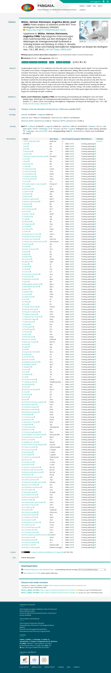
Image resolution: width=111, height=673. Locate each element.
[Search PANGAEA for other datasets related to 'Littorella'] (30, 266)
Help (94, 6)
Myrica (26, 282)
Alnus (25, 149)
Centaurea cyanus (29, 176)
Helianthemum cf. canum (31, 234)
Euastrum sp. (28, 420)
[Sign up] (103, 1)
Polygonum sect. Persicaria (32, 317)
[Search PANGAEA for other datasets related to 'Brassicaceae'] (33, 189)
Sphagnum (27, 367)
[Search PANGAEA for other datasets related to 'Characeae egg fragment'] (40, 432)
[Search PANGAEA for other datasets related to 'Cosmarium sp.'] (34, 417)
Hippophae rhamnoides (31, 237)
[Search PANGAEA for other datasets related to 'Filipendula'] (31, 221)
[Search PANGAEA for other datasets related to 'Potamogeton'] (33, 326)
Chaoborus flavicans (30, 505)
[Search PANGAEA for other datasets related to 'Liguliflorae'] (32, 261)
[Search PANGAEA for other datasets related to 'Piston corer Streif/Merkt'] (30, 133)
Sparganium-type (29, 364)
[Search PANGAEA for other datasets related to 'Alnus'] (28, 148)
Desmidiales (28, 415)
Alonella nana (28, 465)
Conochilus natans (29, 530)
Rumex (26, 344)
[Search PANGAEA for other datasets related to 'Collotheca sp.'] (33, 524)
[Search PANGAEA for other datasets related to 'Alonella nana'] (33, 464)
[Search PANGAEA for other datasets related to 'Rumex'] (29, 344)
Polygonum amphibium (31, 312)
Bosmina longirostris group (32, 470)
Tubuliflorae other (29, 382)
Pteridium (27, 332)
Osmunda (27, 294)
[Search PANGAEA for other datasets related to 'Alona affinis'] (32, 452)
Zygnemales (28, 424)
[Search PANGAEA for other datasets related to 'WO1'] (26, 126)
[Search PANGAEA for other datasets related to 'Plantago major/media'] (38, 306)
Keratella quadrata (30, 540)
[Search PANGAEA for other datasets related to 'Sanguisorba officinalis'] (39, 351)
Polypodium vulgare (30, 319)
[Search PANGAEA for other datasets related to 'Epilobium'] (31, 204)
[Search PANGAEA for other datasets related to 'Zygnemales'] (32, 424)
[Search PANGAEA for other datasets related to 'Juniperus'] (30, 256)
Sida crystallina (28, 500)
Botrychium (27, 164)
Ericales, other (28, 214)
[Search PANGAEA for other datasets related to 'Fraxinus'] (30, 226)
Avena (26, 159)
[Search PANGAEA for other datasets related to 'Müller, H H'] (73, 143)
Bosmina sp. (28, 475)
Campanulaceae (29, 169)
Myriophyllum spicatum (31, 287)
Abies (26, 144)
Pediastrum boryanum (31, 412)
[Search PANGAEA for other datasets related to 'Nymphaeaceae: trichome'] (41, 437)
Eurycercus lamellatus (30, 485)
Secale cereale (28, 359)
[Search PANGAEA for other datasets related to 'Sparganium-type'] (35, 364)
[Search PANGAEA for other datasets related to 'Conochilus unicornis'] (37, 532)
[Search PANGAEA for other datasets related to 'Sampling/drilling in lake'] (71, 131)
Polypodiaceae (28, 322)
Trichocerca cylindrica (31, 542)
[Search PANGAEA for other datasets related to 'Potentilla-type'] (34, 329)
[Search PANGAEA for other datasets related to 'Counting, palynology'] (95, 143)
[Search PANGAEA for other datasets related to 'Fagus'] (28, 219)
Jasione (26, 252)
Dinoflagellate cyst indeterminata (34, 435)
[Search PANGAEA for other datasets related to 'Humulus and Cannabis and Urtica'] (46, 241)
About (100, 6)
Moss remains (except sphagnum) (34, 445)
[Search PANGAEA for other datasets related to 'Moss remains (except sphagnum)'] (45, 444)
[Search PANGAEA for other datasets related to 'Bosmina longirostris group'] (42, 469)
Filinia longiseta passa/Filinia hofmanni (36, 535)
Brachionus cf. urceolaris (31, 522)
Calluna (26, 166)
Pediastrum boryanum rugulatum (34, 402)
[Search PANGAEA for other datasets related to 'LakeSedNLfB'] (46, 131)
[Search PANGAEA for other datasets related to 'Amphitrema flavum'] (37, 517)
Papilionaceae (28, 297)
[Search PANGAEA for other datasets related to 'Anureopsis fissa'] (35, 519)
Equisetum (27, 206)
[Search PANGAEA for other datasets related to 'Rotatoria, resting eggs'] (39, 547)
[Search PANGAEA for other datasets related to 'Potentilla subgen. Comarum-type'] (45, 184)
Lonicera (26, 272)
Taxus (26, 372)
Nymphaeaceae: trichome (32, 437)
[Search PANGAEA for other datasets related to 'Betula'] (29, 161)
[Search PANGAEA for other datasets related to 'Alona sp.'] (30, 459)
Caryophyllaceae (29, 174)
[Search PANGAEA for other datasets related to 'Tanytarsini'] (31, 509)
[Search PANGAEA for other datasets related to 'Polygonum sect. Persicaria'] (41, 316)
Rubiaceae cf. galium (30, 342)
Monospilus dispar (30, 492)
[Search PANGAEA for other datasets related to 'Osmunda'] (31, 294)
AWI (85, 41)
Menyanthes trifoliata (30, 279)
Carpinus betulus (29, 171)
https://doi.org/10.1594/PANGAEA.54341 (46, 29)
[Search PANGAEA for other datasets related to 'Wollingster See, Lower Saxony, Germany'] (24, 131)
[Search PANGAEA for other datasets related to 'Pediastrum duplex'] (36, 404)
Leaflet (82, 39)
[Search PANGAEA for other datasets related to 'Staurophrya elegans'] (37, 514)
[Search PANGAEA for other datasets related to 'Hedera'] (29, 231)
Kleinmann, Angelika (50, 21)
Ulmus (26, 387)
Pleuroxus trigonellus (30, 497)
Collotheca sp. (28, 525)
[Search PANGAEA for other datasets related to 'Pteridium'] (31, 331)
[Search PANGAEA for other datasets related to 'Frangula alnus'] (34, 224)
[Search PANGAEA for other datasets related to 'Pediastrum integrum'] (38, 407)
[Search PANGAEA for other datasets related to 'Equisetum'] (31, 206)
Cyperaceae (27, 191)
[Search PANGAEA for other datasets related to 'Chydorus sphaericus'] (38, 479)
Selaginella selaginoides (31, 362)
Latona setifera (28, 490)
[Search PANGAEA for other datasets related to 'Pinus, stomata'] (34, 439)
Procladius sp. (28, 507)
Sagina (26, 347)
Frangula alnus (28, 224)
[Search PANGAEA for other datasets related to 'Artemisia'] (31, 153)
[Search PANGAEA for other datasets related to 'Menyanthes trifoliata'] (38, 279)
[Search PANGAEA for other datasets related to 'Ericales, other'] (33, 214)
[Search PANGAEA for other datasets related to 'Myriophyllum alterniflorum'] (41, 284)
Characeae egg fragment (31, 432)
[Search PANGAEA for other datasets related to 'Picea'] (28, 299)
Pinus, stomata (28, 440)
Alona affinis (28, 452)
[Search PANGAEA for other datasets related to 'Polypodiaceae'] (34, 321)
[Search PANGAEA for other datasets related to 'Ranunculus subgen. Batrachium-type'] (47, 156)
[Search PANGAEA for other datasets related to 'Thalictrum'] (31, 374)
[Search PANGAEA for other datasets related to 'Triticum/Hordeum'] (36, 379)
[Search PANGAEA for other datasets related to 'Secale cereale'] (33, 359)
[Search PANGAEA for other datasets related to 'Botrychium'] (32, 164)
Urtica (26, 392)
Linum (26, 264)
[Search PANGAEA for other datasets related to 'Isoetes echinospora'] (37, 249)
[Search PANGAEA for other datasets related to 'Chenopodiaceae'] (35, 178)
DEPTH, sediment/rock (31, 141)
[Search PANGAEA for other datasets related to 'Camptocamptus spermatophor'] (44, 502)
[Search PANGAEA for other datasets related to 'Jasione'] (29, 251)
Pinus (25, 304)
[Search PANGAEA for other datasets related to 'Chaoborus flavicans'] (37, 504)
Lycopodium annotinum (31, 274)
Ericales (26, 211)
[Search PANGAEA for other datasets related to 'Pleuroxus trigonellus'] (38, 497)
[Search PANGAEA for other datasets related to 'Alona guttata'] (33, 454)
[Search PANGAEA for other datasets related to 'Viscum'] (29, 397)
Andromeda (28, 151)
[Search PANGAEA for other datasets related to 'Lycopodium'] (32, 276)
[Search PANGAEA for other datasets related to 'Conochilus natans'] (36, 529)
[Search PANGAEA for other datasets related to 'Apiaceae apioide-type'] (39, 389)
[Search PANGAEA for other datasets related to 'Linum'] (28, 264)
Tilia (25, 377)
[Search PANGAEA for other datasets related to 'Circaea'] (29, 181)
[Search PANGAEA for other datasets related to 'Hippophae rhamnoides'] (40, 236)
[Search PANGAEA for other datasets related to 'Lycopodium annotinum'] (39, 274)
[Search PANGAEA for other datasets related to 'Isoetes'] (29, 246)
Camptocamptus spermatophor (34, 502)
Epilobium (27, 204)
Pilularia (26, 302)
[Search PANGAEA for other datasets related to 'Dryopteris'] (31, 194)
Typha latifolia (28, 384)
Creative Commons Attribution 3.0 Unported (47, 552)
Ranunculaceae (28, 337)
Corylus (26, 186)
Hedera (26, 231)
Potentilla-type (28, 329)
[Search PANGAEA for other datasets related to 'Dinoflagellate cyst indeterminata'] (45, 434)
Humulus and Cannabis (31, 239)
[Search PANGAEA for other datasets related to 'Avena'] (28, 158)
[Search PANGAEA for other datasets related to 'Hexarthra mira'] (34, 537)
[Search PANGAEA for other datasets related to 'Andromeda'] (32, 151)
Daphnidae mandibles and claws (34, 482)
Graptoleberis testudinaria (32, 487)
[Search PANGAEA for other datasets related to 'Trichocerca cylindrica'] (38, 542)
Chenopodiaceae (29, 179)
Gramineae (27, 229)
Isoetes (26, 247)
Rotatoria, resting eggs (31, 547)
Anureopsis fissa (29, 520)
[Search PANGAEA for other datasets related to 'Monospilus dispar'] (36, 492)
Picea (25, 299)
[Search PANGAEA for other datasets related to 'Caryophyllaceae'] (35, 174)
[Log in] (107, 1)
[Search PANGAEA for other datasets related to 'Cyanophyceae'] (34, 427)
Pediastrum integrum (30, 407)
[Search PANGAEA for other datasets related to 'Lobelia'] (29, 269)
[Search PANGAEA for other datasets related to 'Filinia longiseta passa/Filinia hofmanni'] (48, 534)
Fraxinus (26, 226)
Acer (25, 146)
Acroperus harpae (29, 450)
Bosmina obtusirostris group (33, 472)
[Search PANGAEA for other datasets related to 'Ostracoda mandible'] (37, 512)
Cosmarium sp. (28, 417)
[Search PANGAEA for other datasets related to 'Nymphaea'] (31, 291)
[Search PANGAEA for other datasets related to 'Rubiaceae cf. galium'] (37, 342)
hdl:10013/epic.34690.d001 (58, 49)
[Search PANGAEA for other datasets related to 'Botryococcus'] (33, 429)
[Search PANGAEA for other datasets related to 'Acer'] (28, 146)
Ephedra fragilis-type (30, 199)
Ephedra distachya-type (31, 201)
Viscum (26, 397)
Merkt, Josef (69, 21)
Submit (88, 6)
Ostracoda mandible (30, 512)
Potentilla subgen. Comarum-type (34, 184)
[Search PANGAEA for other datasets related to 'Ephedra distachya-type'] (39, 201)
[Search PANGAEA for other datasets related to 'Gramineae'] (32, 229)
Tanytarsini (27, 510)
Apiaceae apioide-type (31, 389)
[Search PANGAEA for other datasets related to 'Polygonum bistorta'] (37, 314)
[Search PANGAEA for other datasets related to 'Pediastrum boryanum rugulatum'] (45, 402)
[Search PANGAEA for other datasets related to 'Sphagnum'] (31, 367)
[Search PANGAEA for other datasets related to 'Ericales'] (29, 211)
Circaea (26, 181)
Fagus (26, 219)
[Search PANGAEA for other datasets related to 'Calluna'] (29, 166)
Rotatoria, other (29, 545)
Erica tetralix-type (29, 209)
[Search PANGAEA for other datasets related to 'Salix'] (27, 349)
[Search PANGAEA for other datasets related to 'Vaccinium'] (31, 394)
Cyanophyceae (28, 427)
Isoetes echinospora (30, 249)
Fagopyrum (27, 217)
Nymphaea (27, 292)
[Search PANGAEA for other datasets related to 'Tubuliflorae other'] (36, 382)
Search (82, 6)
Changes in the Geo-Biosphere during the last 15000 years (45, 109)
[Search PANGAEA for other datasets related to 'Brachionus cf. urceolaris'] (40, 522)
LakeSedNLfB (40, 131)
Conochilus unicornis (30, 532)
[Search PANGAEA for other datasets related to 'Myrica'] (29, 281)
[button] (93, 30)
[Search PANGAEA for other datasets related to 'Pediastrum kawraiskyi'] (38, 409)
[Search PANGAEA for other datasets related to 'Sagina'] (29, 346)
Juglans (26, 254)
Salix (25, 349)
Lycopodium (28, 277)
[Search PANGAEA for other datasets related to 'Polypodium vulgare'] (37, 319)
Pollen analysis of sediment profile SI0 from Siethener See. (54, 585)
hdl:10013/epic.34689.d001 (38, 104)
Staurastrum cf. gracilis (31, 422)
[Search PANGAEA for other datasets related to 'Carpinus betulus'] (35, 171)
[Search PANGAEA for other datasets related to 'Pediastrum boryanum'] (38, 412)
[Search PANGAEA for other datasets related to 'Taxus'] (28, 372)
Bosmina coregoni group (31, 467)
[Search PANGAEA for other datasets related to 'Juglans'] (29, 254)
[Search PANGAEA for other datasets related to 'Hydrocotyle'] (32, 244)
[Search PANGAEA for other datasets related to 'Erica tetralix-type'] (35, 209)
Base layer (89, 39)
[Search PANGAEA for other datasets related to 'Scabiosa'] (30, 354)
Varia (25, 399)
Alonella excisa (28, 462)
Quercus (26, 334)
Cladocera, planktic (30, 447)
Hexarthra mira (28, 537)
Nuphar (26, 289)
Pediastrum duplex (30, 404)
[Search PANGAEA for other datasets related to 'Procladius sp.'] (33, 507)
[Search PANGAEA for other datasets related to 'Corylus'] (29, 186)
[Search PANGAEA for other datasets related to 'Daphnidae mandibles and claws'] (45, 482)
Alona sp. (27, 460)
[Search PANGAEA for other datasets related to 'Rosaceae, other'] (35, 339)
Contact (82, 10)
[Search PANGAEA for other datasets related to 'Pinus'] (28, 304)
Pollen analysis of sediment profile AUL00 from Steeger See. (49, 593)
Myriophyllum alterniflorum (32, 284)
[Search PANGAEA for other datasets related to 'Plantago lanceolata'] (37, 309)
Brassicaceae (28, 189)
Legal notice (24, 667)
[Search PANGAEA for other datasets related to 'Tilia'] (27, 377)
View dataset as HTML (31, 573)
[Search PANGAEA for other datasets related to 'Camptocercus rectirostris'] (41, 477)
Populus (26, 324)
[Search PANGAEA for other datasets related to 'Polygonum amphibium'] (39, 311)
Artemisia (27, 154)
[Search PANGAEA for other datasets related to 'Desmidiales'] (32, 414)
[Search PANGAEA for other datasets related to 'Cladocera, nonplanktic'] (39, 457)
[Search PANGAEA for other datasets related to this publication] (50, 104)
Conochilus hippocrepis (31, 527)
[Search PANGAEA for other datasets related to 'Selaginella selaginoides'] (39, 362)
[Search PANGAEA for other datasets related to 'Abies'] (28, 143)
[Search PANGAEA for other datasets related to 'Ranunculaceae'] (34, 336)
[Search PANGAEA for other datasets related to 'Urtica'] (28, 392)
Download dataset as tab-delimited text (38, 569)
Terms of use (36, 667)
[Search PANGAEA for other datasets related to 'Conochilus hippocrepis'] (39, 527)
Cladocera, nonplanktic (31, 457)
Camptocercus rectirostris (32, 477)
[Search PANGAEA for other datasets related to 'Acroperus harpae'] (36, 449)
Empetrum (27, 196)
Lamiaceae (27, 259)
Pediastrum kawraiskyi (31, 409)
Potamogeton (28, 327)
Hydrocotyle (28, 244)
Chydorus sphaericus (30, 480)
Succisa (26, 369)
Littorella (26, 267)
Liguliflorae (27, 262)
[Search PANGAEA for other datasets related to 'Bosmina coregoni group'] (40, 467)
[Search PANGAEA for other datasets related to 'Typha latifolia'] (33, 384)
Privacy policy (49, 667)
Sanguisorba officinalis (31, 352)
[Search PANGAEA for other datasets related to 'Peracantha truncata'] (37, 494)
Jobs (68, 667)
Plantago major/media (31, 307)
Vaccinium (27, 394)
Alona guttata (28, 455)
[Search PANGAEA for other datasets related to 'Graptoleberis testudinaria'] (41, 487)
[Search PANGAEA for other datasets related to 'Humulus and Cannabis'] (39, 239)
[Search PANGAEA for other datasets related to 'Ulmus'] (29, 387)
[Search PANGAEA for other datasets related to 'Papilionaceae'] (33, 296)
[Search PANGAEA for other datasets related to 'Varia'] (28, 399)
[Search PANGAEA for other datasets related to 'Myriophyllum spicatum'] (39, 286)
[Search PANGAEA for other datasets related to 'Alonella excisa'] (34, 462)
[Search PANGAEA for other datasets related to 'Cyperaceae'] (32, 191)
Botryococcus (28, 429)
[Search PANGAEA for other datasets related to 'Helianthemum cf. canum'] (40, 234)
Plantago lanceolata (30, 309)
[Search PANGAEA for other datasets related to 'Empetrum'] (31, 196)
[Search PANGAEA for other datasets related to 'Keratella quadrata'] (36, 540)
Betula (26, 161)
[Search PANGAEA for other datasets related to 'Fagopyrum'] (32, 216)
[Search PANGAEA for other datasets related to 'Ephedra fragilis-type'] (37, 199)
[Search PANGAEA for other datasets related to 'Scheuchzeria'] (33, 356)
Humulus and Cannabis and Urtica (34, 242)
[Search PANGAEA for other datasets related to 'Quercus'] (30, 334)
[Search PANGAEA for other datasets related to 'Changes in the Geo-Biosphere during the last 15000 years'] (79, 109)
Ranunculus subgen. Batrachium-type (35, 156)
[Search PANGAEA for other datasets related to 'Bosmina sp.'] (32, 474)
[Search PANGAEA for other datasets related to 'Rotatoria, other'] (34, 545)
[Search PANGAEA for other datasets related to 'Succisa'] (29, 369)
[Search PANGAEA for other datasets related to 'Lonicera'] (30, 271)
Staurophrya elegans (30, 515)
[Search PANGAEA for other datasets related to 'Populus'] (30, 324)
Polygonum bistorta (30, 314)
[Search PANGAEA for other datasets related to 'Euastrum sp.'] (33, 419)
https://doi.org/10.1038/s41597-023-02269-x (35, 647)
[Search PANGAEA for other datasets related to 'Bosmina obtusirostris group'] (42, 472)
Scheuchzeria (28, 357)
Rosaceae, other (29, 339)
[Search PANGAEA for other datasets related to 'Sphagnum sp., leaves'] (38, 442)
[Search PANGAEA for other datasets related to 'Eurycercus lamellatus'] (38, 484)
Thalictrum (27, 374)
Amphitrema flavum (30, 517)
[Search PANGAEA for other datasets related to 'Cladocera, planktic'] (37, 447)
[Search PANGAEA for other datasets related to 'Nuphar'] (29, 289)
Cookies (61, 667)
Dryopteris (27, 194)
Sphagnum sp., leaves (30, 442)
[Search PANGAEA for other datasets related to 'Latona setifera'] (34, 489)
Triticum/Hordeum (29, 379)
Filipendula (27, 221)
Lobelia (26, 269)
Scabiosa (27, 354)
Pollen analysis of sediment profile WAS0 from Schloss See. (49, 590)
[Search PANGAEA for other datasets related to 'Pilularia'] (30, 301)
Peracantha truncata (30, 495)
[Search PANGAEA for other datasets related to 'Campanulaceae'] (35, 169)
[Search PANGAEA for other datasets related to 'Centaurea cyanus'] (36, 176)
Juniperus (27, 257)
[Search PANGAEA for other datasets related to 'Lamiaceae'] (31, 259)
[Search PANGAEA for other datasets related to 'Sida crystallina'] (34, 499)
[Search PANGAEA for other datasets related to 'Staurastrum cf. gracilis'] (39, 422)
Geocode (99, 141)
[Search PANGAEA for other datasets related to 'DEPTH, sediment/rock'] (38, 141)
